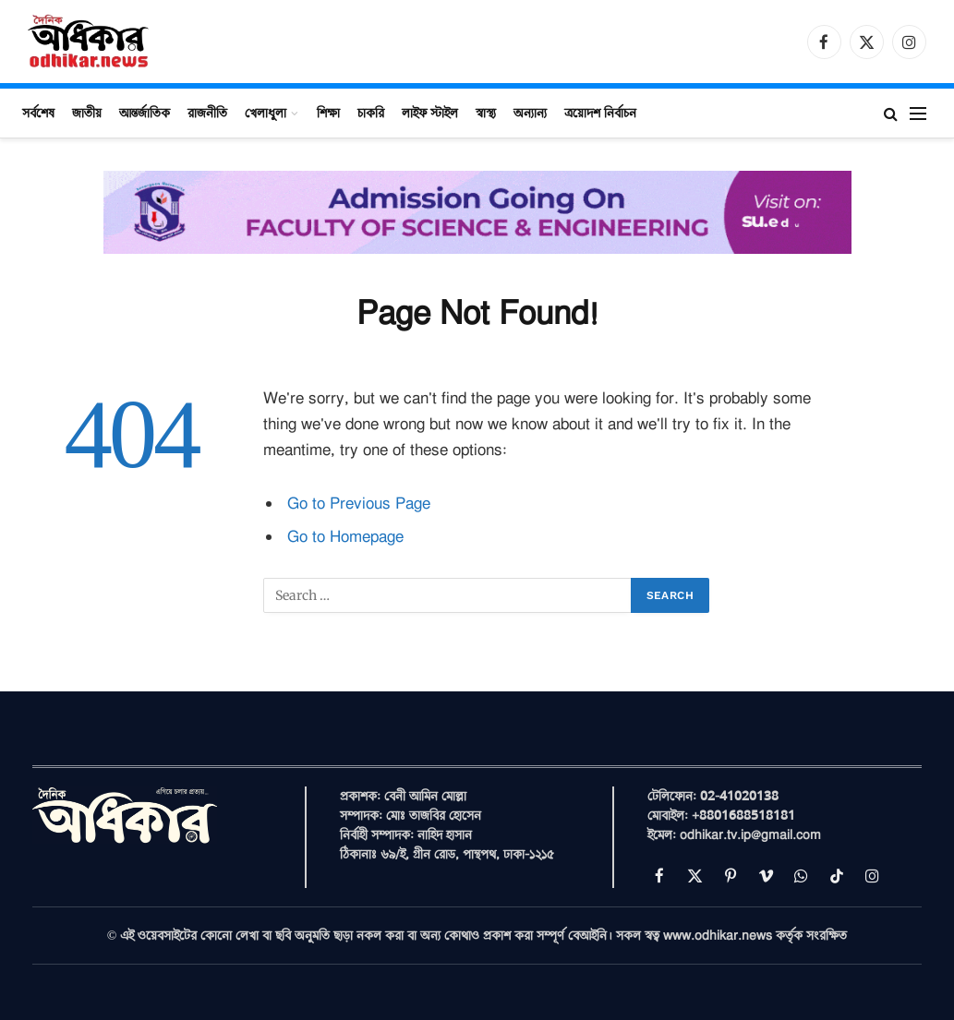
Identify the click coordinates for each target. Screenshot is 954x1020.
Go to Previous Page (358, 503)
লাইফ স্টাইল (430, 112)
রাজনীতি (207, 112)
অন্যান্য (530, 112)
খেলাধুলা (265, 112)
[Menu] (918, 113)
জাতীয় (87, 112)
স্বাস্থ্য (486, 112)
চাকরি (370, 112)
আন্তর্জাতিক (144, 112)
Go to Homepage (345, 536)
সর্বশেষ (38, 112)
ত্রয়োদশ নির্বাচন (600, 112)
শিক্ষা (328, 112)
